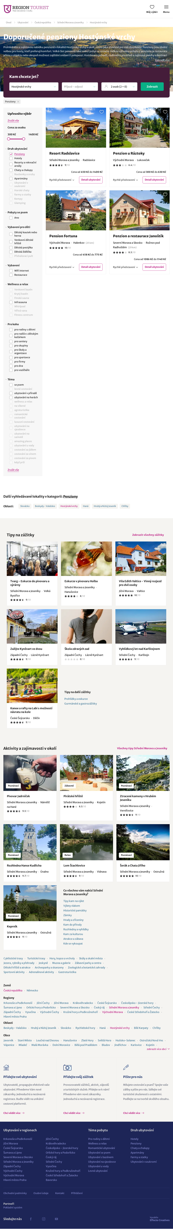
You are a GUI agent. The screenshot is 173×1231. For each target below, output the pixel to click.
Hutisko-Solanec (125, 1042)
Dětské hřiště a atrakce (17, 969)
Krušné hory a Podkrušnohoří (80, 1014)
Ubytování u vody (98, 1168)
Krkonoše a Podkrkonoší (18, 1005)
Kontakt (59, 1195)
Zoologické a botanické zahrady (86, 969)
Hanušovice (70, 1042)
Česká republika (43, 22)
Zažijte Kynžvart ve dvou (26, 650)
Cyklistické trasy (13, 960)
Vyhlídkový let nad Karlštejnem (139, 650)
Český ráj (99, 1009)
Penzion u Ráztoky (129, 153)
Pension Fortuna (63, 236)
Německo (32, 992)
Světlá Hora (104, 1042)
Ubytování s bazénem (101, 1159)
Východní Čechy (49, 1014)
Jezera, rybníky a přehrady (19, 965)
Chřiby (124, 506)
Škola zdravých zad (77, 650)
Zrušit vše (13, 120)
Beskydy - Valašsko (45, 506)
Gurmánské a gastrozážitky (80, 704)
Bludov (106, 1047)
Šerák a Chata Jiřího (132, 867)
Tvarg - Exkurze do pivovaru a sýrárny (29, 584)
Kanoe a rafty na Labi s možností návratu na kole (31, 711)
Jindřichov (120, 1047)
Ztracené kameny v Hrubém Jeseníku (138, 800)
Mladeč (23, 1047)
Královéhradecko (83, 1005)
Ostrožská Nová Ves (151, 1042)
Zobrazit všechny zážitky (147, 535)
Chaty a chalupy (140, 1150)
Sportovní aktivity (14, 974)
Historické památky (74, 912)
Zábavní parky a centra (88, 965)
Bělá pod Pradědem (86, 1047)
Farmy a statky (139, 1159)
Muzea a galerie (61, 965)
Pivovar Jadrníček (18, 798)
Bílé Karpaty (141, 1030)
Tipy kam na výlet (73, 903)
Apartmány (137, 1154)
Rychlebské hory (85, 1030)
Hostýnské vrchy (98, 22)
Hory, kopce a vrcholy (62, 960)
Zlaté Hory (87, 1042)
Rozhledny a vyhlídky (76, 931)
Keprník (12, 928)
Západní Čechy (12, 1014)
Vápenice (9, 1047)
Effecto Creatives (160, 1221)
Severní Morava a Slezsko (75, 1009)
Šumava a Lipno (13, 1009)
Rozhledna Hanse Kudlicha (24, 867)
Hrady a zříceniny (73, 922)
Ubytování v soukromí (144, 1164)
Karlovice (136, 1047)
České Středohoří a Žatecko (143, 1014)
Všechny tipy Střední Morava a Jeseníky (141, 750)
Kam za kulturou (73, 936)
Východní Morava (112, 1014)
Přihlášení (77, 1195)
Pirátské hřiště (73, 798)
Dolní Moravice (61, 1047)
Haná (85, 506)
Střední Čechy (151, 1009)
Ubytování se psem (99, 1154)
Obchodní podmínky (15, 1195)
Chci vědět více (12, 1115)
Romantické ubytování (101, 1150)
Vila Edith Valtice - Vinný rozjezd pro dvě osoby (140, 584)
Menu (166, 9)
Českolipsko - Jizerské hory (137, 1005)
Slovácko (25, 506)
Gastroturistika (67, 974)
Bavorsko (51, 1182)
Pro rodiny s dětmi (99, 1141)
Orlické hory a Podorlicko (41, 1009)
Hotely (134, 1141)
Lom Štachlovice (74, 867)
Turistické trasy (36, 960)
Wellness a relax (97, 1145)
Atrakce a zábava (73, 941)
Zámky (67, 917)
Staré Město (25, 1042)
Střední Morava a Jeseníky (70, 22)
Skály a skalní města (91, 960)
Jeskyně (43, 965)
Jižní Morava (61, 1005)
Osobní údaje (40, 1195)
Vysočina (30, 1014)
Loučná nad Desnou (47, 1042)
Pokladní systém (12, 1209)
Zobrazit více (162, 60)
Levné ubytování (97, 1173)
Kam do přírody (72, 926)
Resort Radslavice (64, 153)
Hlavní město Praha (15, 1018)
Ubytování (23, 22)
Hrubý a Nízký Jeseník (105, 506)
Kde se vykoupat (73, 945)
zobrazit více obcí (156, 1051)
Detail (90, 180)
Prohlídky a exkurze (76, 700)
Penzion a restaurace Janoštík (138, 236)
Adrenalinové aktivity (41, 974)
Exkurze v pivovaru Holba (81, 582)
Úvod (8, 22)
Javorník (8, 1042)
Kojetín (150, 1047)
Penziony (70, 496)
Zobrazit (152, 86)
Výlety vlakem (71, 908)
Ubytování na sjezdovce (102, 1164)
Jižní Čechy (43, 1005)
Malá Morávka (39, 1047)
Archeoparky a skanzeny (49, 969)
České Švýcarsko (107, 1005)
